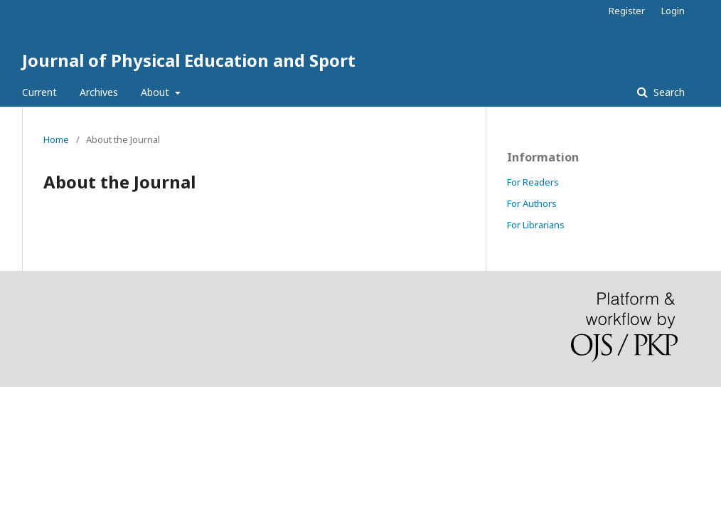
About (156, 92)
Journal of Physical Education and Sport (189, 60)
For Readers (533, 182)
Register (627, 10)
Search (668, 92)
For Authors (532, 203)
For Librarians (536, 224)
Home (56, 139)
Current (39, 92)
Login (673, 10)
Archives (99, 92)
